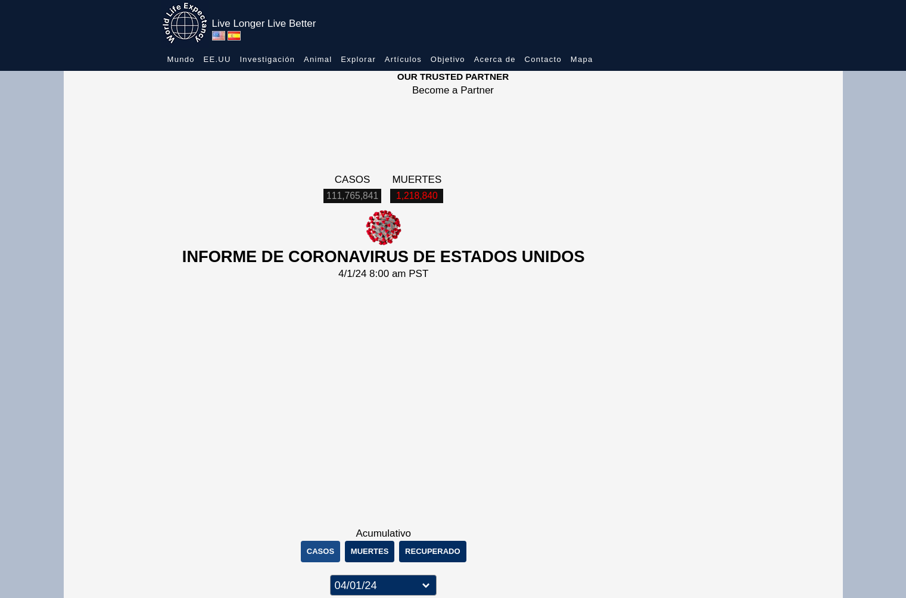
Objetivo (448, 59)
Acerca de (495, 59)
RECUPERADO (432, 551)
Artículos (403, 59)
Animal (318, 59)
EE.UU (217, 59)
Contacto (543, 59)
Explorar (358, 59)
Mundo (181, 59)
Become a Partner (453, 90)
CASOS (320, 551)
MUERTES (370, 551)
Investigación (267, 59)
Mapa (582, 59)
